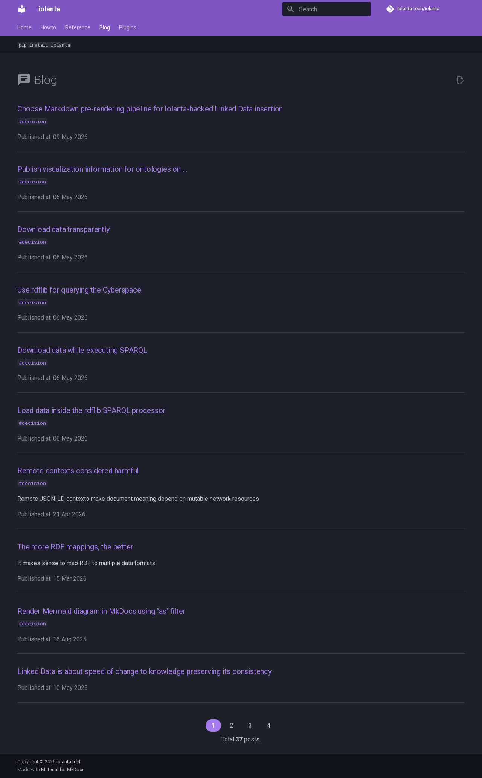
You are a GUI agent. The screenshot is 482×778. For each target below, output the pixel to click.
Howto (48, 27)
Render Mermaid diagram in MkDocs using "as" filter (101, 611)
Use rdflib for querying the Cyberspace (79, 289)
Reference (77, 27)
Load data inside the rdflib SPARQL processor (91, 410)
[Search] (326, 9)
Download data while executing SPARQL (82, 350)
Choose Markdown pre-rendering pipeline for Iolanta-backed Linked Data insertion (150, 108)
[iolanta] (21, 9)
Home (24, 27)
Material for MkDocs (63, 769)
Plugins (127, 27)
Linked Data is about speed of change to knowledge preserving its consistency (144, 671)
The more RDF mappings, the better (75, 546)
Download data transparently (63, 229)
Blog (104, 27)
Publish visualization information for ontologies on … (102, 169)
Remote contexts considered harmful (78, 470)
